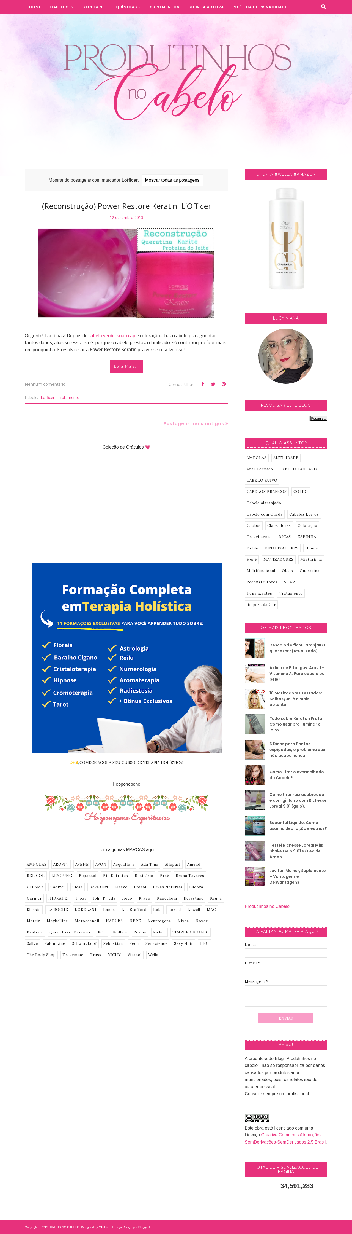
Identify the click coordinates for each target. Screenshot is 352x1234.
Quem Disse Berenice (70, 932)
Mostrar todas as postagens (172, 180)
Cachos (254, 525)
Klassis (34, 909)
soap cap (126, 335)
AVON (101, 864)
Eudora (196, 887)
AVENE (82, 864)
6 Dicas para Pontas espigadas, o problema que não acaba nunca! (297, 749)
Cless (77, 887)
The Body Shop (41, 955)
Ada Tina (149, 864)
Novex (202, 921)
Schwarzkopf (84, 943)
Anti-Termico (260, 469)
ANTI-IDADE (286, 457)
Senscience (156, 943)
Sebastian (113, 943)
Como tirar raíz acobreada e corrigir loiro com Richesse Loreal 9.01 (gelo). (298, 800)
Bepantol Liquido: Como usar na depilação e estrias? (298, 825)
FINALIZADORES (282, 548)
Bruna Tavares (190, 875)
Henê (252, 559)
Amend (193, 864)
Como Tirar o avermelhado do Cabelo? (297, 774)
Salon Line (55, 943)
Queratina (310, 570)
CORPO (300, 491)
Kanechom (167, 898)
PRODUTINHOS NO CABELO (58, 1227)
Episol (140, 887)
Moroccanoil (87, 921)
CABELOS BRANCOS (267, 491)
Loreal (174, 909)
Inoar (81, 898)
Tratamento (68, 397)
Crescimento (259, 537)
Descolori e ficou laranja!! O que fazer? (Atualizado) (297, 648)
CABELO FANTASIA (299, 469)
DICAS (285, 537)
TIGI (204, 943)
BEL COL (36, 875)
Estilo (252, 548)
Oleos (287, 570)
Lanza (109, 909)
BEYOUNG (61, 875)
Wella (153, 955)
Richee (159, 932)
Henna (311, 548)
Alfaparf (173, 864)
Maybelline (57, 921)
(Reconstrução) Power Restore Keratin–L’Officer (126, 205)
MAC (211, 909)
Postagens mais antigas (194, 423)
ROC (102, 932)
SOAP (289, 582)
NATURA (114, 921)
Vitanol (135, 955)
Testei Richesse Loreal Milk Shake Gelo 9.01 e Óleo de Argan (296, 851)
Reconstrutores (262, 582)
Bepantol (88, 875)
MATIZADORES (278, 559)
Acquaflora (123, 864)
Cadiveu (58, 887)
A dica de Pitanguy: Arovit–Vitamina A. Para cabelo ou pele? (297, 673)
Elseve (121, 887)
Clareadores (279, 525)
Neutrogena (159, 921)
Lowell (194, 909)
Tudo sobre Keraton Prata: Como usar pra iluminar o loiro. (296, 724)
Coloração (307, 525)
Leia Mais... (126, 366)
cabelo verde (102, 335)
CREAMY (35, 887)
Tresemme (72, 955)
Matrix (33, 921)
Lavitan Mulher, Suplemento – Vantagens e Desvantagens (298, 876)
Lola (157, 909)
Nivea (183, 921)
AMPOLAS (37, 864)
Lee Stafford (134, 909)
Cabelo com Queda (265, 514)
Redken (120, 932)
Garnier (34, 898)
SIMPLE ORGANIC (190, 932)
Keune (216, 898)
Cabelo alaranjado (264, 503)
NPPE (135, 921)
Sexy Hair (183, 943)
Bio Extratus (115, 875)
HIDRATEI (58, 898)
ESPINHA (307, 537)
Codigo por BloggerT (137, 1227)
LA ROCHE (57, 909)
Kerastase (194, 898)
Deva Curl (98, 887)
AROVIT (61, 864)
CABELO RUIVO (262, 480)
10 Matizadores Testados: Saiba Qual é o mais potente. (296, 698)
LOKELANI (86, 909)
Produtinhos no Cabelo (267, 906)
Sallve (32, 943)
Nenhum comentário (45, 384)
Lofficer (47, 397)
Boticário (144, 875)
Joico (127, 898)
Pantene (35, 932)
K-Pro (144, 898)
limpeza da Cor (261, 604)
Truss (95, 955)
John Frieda (104, 898)
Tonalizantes (259, 593)
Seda (134, 943)
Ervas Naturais (168, 887)
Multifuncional (261, 570)
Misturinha (311, 559)
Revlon (140, 932)
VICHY (114, 955)
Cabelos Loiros (304, 514)
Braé (164, 875)
